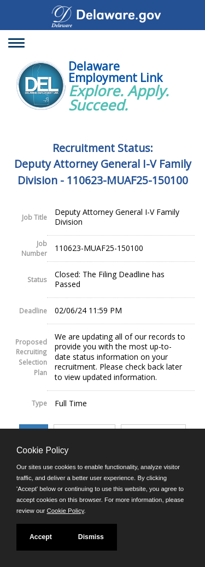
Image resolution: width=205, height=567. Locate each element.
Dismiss (91, 537)
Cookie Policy (42, 450)
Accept (41, 537)
